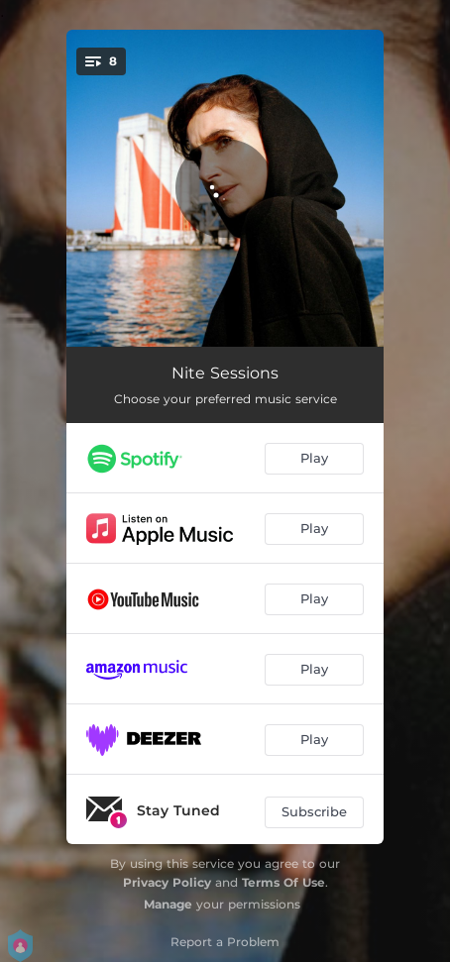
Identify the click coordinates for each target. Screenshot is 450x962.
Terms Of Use (283, 882)
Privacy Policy (167, 882)
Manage (168, 904)
